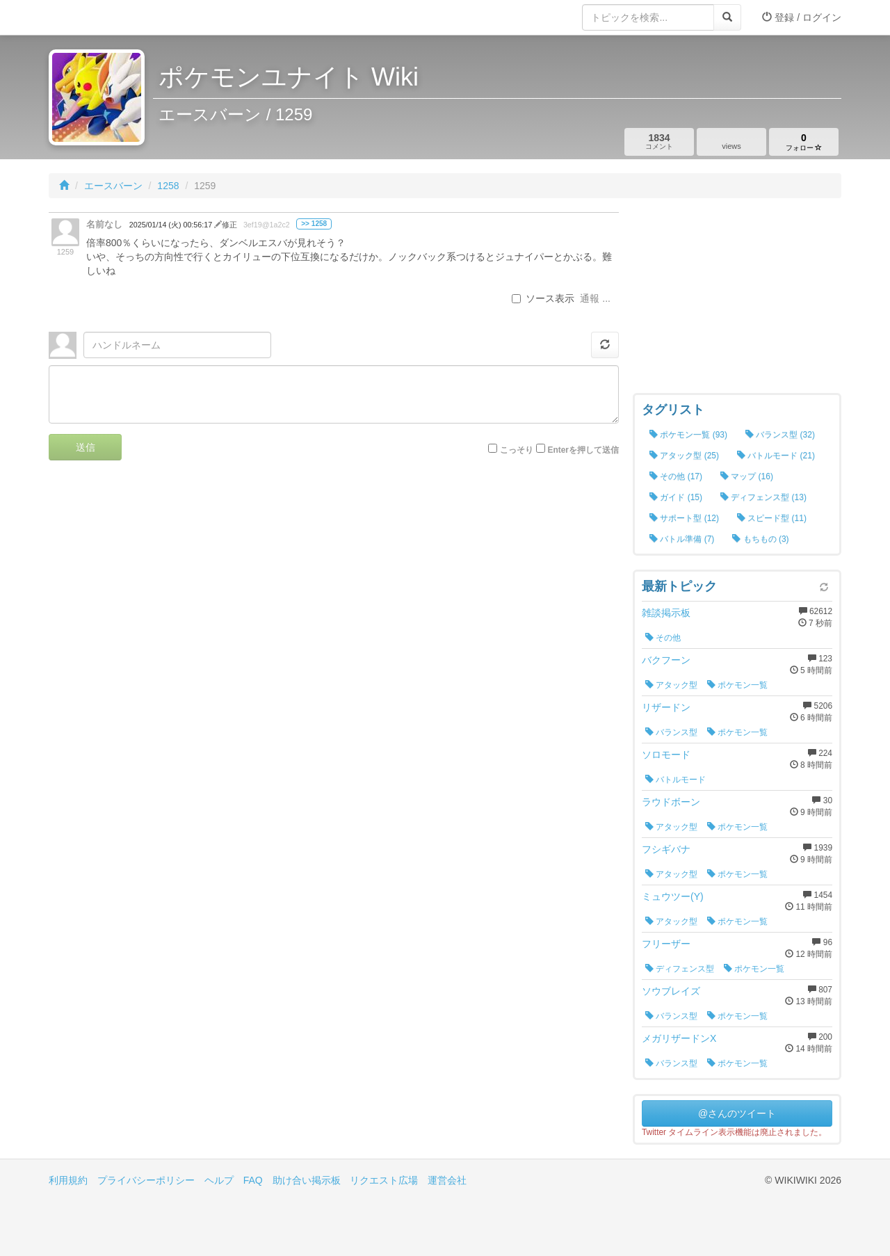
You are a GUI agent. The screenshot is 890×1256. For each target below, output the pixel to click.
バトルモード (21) (776, 455)
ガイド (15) (675, 497)
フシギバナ (666, 849)
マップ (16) (746, 476)
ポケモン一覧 (737, 685)
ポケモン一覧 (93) (688, 435)
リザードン (666, 707)
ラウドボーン (671, 801)
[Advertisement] (737, 299)
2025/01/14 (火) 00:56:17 (171, 224)
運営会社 (447, 1180)
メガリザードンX (679, 1038)
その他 (663, 638)
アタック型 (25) (684, 455)
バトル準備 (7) (681, 539)
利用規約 (68, 1180)
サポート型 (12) (684, 518)
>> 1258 (314, 223)
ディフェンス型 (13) (763, 497)
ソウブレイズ (671, 991)
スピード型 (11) (772, 518)
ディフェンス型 (679, 969)
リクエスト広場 (384, 1180)
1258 (168, 185)
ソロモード (666, 754)
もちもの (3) (760, 539)
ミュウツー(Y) (673, 896)
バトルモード (675, 779)
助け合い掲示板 (307, 1180)
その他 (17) (675, 476)
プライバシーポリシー (146, 1180)
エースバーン (113, 185)
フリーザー (666, 943)
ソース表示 (543, 298)
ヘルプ (219, 1180)
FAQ (253, 1180)
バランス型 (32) (780, 435)
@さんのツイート (737, 1113)
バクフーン (666, 660)
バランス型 (671, 732)
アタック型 (671, 685)
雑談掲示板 (666, 612)
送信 (85, 447)
